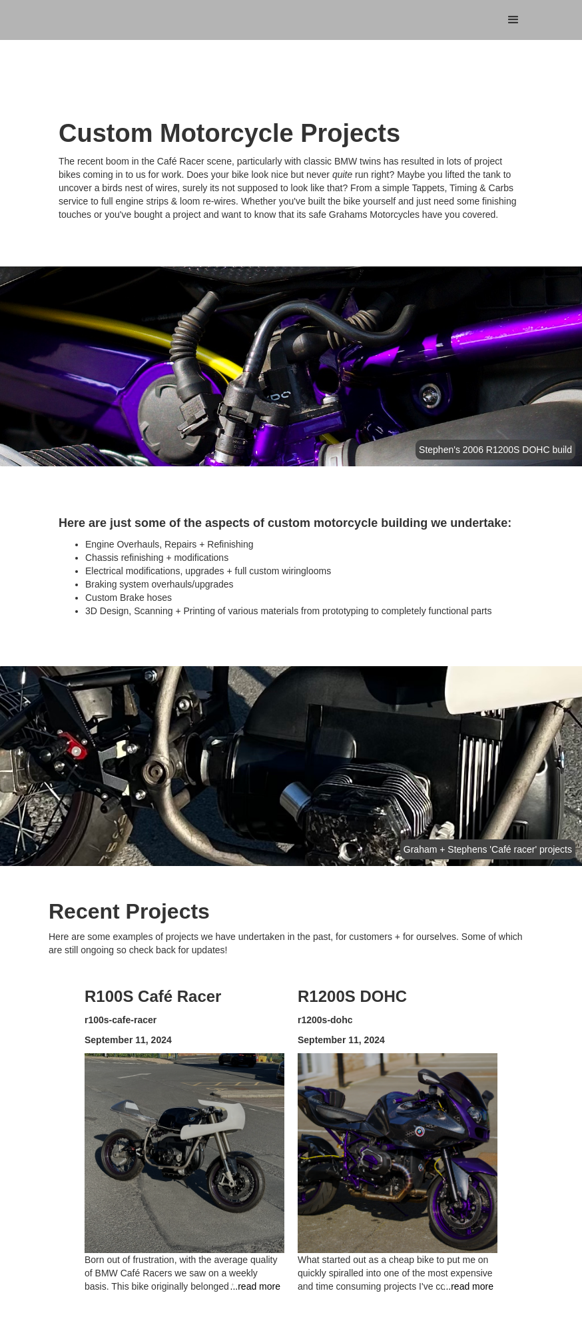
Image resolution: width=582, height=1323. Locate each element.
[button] (513, 20)
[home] (122, 6)
